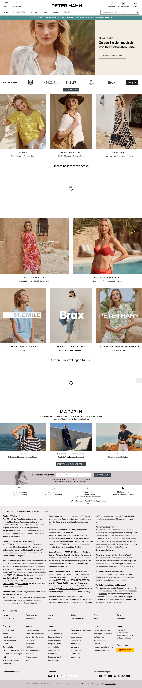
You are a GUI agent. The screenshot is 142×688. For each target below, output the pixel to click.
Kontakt (97, 644)
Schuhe (34, 12)
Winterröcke (76, 650)
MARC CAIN (84, 602)
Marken (56, 12)
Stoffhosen (7, 566)
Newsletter (107, 591)
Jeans (18, 569)
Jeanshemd (75, 654)
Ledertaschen (76, 637)
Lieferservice (128, 566)
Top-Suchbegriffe (33, 650)
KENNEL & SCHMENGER (69, 589)
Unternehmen (8, 630)
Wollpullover (53, 654)
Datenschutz (8, 647)
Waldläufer (120, 618)
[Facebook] (100, 676)
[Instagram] (105, 676)
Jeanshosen (75, 657)
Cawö (118, 615)
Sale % (67, 12)
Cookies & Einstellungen (12, 654)
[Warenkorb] (135, 5)
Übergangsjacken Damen (81, 630)
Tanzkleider (75, 644)
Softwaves (30, 618)
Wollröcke (52, 630)
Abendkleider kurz (55, 634)
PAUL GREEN (82, 586)
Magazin (118, 591)
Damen (6, 12)
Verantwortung (9, 637)
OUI (88, 580)
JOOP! (98, 516)
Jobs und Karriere (9, 640)
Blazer (37, 564)
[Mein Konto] (17, 5)
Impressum (7, 664)
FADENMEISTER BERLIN (58, 535)
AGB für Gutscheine (11, 660)
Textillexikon (31, 647)
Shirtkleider (75, 634)
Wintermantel (53, 650)
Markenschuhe (8, 584)
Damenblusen (28, 564)
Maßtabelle (30, 640)
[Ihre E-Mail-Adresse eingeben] (73, 475)
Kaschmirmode (13, 553)
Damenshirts (40, 566)
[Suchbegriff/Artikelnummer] (118, 12)
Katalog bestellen (32, 630)
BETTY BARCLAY (63, 580)
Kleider (5, 572)
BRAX (73, 580)
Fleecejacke (76, 640)
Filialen (5, 644)
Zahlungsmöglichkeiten (105, 550)
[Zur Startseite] (67, 6)
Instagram (103, 594)
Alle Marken (71, 89)
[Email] (95, 676)
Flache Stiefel (53, 660)
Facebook (133, 591)
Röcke (14, 572)
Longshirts (75, 647)
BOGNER (74, 602)
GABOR (52, 589)
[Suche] (137, 12)
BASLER (72, 535)
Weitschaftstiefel (55, 640)
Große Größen (19, 12)
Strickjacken (8, 569)
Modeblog (30, 654)
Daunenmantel (31, 615)
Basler (50, 618)
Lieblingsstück (8, 618)
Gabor (73, 615)
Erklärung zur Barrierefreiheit (14, 650)
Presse (5, 634)
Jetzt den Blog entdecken (71, 464)
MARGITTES (81, 580)
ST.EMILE (83, 535)
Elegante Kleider (54, 644)
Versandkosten (110, 684)
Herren (45, 12)
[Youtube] (110, 676)
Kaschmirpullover (78, 618)
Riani (96, 618)
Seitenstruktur (31, 657)
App (27, 660)
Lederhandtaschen (55, 637)
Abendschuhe (53, 647)
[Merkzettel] (111, 5)
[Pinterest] (115, 676)
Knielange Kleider (55, 657)
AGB (4, 657)
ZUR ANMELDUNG (102, 475)
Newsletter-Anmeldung (35, 634)
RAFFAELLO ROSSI (60, 583)
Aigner (50, 615)
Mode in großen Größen (22, 547)
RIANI (67, 602)
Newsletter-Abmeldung (35, 637)
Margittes (6, 615)
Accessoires (23, 584)
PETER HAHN (70, 552)
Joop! (96, 615)
